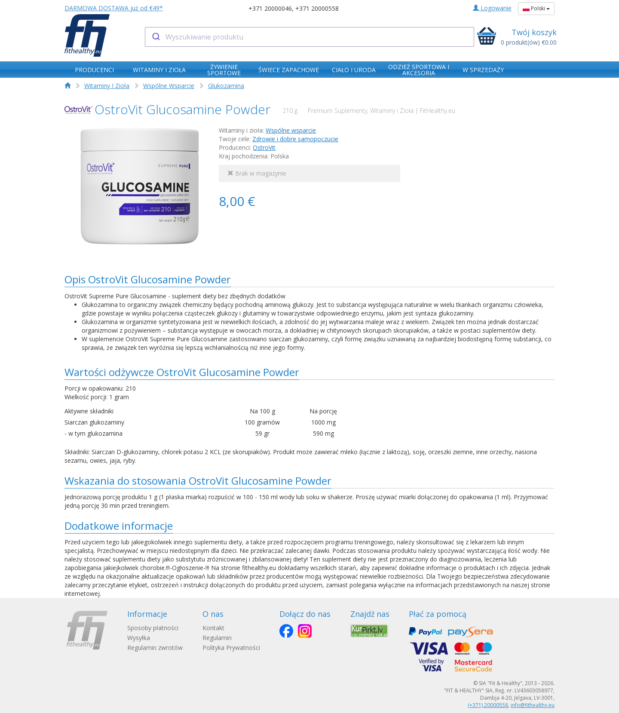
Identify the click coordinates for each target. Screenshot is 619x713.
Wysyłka (138, 638)
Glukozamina (226, 86)
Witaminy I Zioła (106, 86)
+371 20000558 (317, 8)
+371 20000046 (270, 8)
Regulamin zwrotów (155, 647)
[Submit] (155, 36)
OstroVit (264, 147)
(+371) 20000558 (488, 705)
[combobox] (310, 37)
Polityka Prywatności (232, 647)
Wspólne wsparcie (291, 130)
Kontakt (214, 628)
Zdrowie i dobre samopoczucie (295, 139)
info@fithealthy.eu (533, 705)
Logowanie (492, 8)
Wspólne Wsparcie (168, 86)
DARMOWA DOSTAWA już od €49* (113, 8)
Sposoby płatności (152, 628)
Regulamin (218, 638)
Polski (536, 8)
